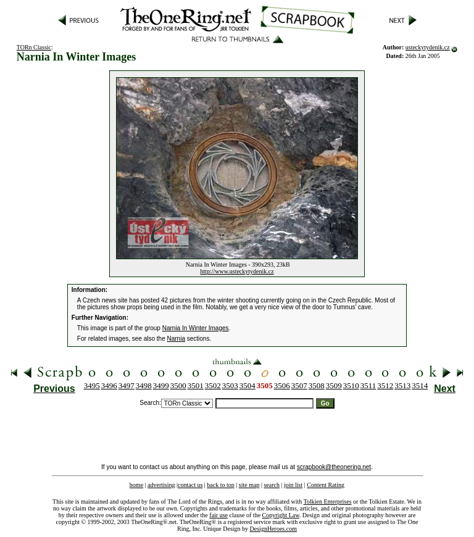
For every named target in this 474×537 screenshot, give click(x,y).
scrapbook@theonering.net (334, 467)
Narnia (176, 338)
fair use (218, 515)
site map (249, 484)
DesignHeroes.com (273, 528)
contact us (190, 484)
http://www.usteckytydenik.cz (236, 271)
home (136, 484)
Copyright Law (280, 515)
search (272, 484)
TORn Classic (34, 47)
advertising (161, 484)
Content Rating (325, 484)
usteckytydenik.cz (427, 47)
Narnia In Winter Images (195, 328)
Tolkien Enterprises (328, 501)
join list (293, 484)
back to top (220, 484)
